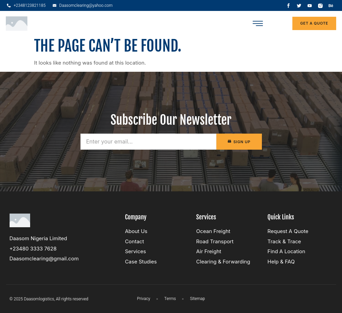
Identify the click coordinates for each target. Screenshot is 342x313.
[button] (257, 23)
